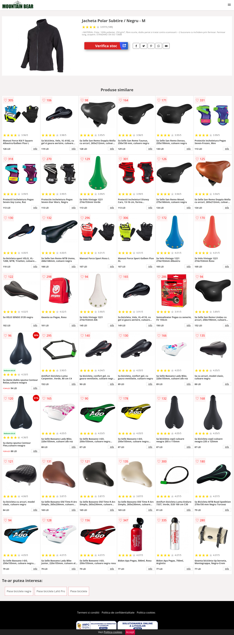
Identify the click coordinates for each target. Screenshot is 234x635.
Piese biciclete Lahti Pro (51, 591)
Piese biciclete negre (19, 591)
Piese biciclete (78, 591)
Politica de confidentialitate (118, 612)
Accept (130, 632)
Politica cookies (146, 612)
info (35, 148)
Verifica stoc (111, 45)
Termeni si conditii (88, 612)
